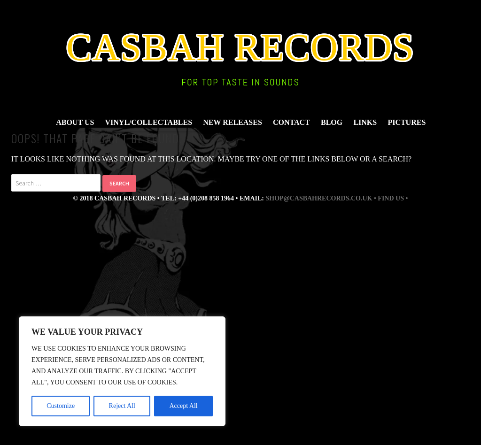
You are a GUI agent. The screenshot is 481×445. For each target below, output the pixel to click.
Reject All (122, 405)
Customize (61, 405)
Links (365, 122)
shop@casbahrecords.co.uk (319, 198)
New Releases (232, 122)
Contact (291, 122)
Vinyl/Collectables (149, 122)
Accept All (183, 405)
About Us (75, 122)
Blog (331, 122)
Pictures (407, 122)
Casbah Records (240, 47)
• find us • (391, 198)
